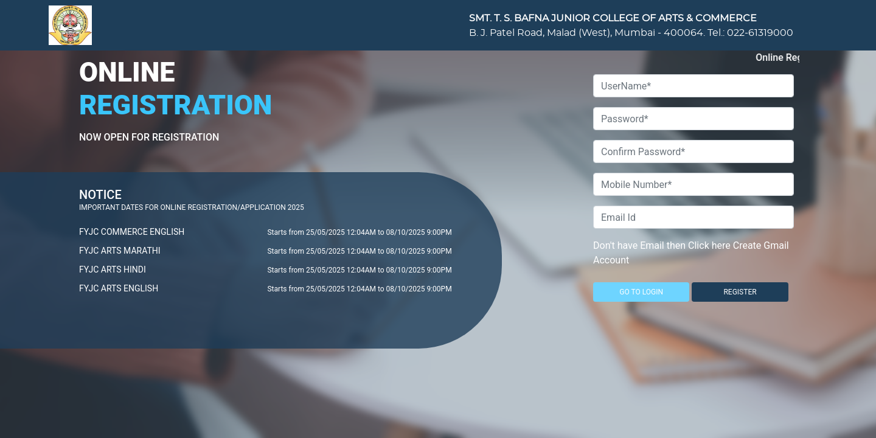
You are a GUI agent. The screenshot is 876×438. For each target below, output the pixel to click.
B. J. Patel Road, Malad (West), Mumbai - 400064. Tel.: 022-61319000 (631, 33)
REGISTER (739, 292)
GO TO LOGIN (641, 292)
